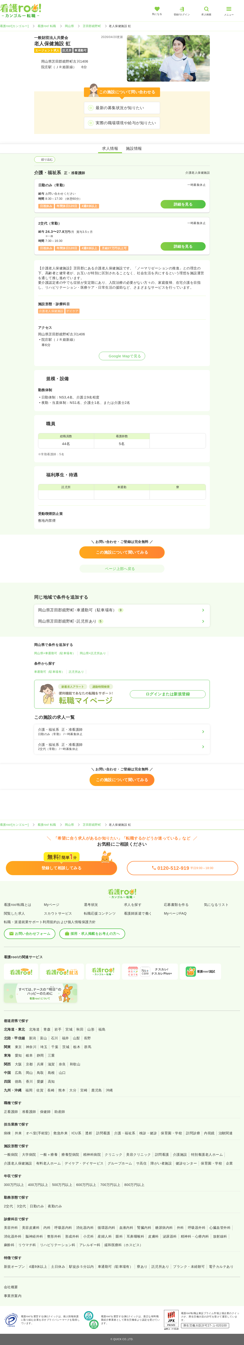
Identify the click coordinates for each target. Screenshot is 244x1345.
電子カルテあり (221, 1267)
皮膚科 (153, 1236)
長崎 (50, 1090)
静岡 (40, 1055)
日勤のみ (37, 1206)
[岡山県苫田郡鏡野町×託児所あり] (122, 621)
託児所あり (76, 671)
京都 (29, 1064)
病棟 (7, 1133)
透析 (88, 1133)
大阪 (18, 1064)
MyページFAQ (175, 913)
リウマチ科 (27, 1245)
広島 (18, 1073)
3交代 (21, 1206)
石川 (54, 1038)
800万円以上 (134, 1185)
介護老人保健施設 (18, 1163)
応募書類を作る (176, 905)
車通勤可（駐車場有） (49, 671)
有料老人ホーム (48, 1163)
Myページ (51, 905)
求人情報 (110, 148)
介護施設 (180, 1154)
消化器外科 (12, 1236)
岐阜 (29, 1055)
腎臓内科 (144, 1228)
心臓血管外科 (220, 1228)
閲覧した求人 (14, 913)
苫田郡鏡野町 (92, 26)
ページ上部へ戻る (122, 569)
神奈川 (31, 1047)
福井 (65, 1038)
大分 (72, 1090)
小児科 (88, 1236)
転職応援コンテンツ (100, 913)
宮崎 (83, 1090)
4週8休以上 (38, 1267)
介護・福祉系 (124, 1133)
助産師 (59, 1112)
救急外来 (60, 1133)
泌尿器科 (170, 1236)
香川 (29, 1081)
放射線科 (220, 1236)
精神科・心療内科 (195, 1236)
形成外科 (72, 1236)
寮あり (142, 1267)
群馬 (87, 1047)
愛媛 (40, 1081)
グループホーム (120, 1163)
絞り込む (44, 159)
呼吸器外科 (196, 1228)
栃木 (76, 1047)
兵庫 (40, 1064)
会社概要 (11, 1287)
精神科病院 (92, 1154)
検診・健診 (148, 1133)
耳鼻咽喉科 (135, 1236)
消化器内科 (85, 1228)
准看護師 (29, 1112)
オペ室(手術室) (38, 1133)
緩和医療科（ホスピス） (123, 1245)
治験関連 (226, 1133)
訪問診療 (193, 1133)
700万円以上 (110, 1185)
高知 (51, 1081)
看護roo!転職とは (17, 905)
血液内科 (126, 1228)
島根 (51, 1073)
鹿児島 (96, 1090)
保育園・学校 (171, 1133)
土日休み (58, 1267)
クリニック (113, 1154)
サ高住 (141, 1163)
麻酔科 (9, 1245)
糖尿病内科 (164, 1228)
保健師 (45, 1112)
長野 (87, 1038)
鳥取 (40, 1073)
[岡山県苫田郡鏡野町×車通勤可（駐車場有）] (122, 610)
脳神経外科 (34, 1236)
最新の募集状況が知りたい (120, 108)
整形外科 (54, 1236)
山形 (90, 1029)
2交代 (8, 1206)
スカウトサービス (58, 913)
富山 (43, 1038)
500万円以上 (62, 1185)
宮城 (68, 1029)
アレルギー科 (90, 1245)
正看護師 (11, 1112)
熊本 (61, 1090)
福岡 (28, 1090)
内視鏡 (209, 1133)
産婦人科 (105, 1236)
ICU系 (76, 1133)
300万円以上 (14, 1185)
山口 (62, 1073)
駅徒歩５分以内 (81, 1267)
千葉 (54, 1047)
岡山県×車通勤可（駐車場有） (55, 653)
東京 (18, 1047)
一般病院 (11, 1154)
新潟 (32, 1038)
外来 (18, 1133)
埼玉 (43, 1047)
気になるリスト (216, 905)
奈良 (62, 1064)
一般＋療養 (49, 1154)
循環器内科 (106, 1228)
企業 (229, 1163)
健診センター (186, 1163)
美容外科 (11, 1228)
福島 (101, 1029)
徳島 (18, 1081)
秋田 (79, 1029)
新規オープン (14, 1267)
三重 (51, 1055)
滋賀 (51, 1064)
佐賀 (39, 1090)
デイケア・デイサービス (84, 1163)
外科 (180, 1228)
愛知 (18, 1055)
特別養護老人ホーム (207, 1154)
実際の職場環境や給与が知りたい (126, 123)
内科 (47, 1228)
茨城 (65, 1047)
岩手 (57, 1029)
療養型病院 (70, 1154)
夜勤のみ (55, 1206)
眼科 (119, 1236)
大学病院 (29, 1154)
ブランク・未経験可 (189, 1267)
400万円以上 (38, 1185)
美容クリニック (138, 1154)
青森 (47, 1029)
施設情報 (134, 148)
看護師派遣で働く (138, 913)
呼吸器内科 (63, 1228)
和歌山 (75, 1064)
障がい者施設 (161, 1163)
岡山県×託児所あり (93, 653)
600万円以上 (86, 1185)
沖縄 (109, 1090)
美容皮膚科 (31, 1228)
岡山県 (69, 26)
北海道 (34, 1029)
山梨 (76, 1038)
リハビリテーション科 (57, 1245)
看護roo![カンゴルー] (14, 26)
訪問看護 (103, 1133)
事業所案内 (12, 1296)
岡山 (29, 1073)
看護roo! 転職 (47, 26)
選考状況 (91, 905)
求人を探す (133, 905)
